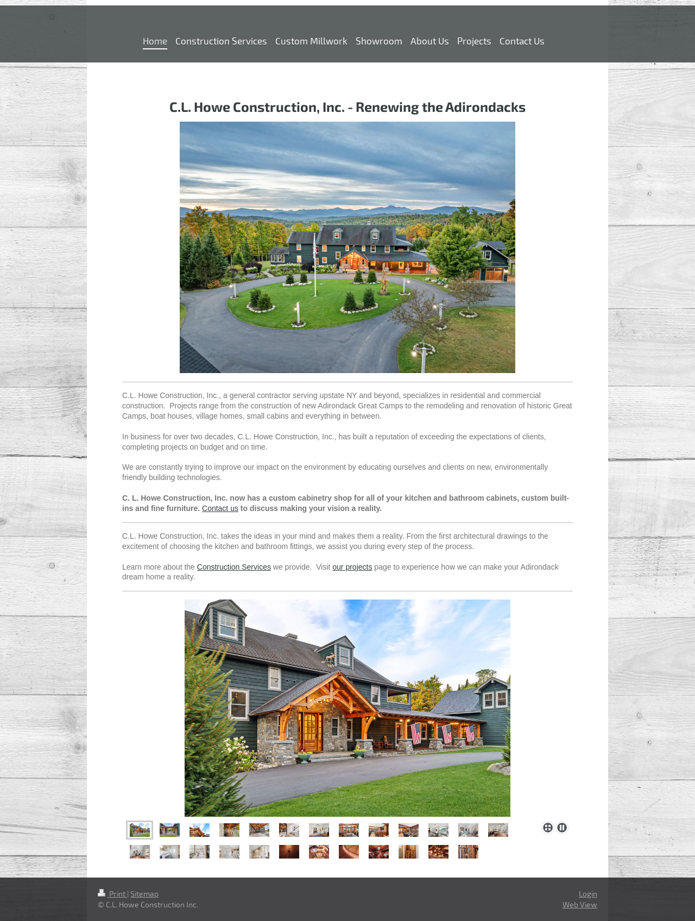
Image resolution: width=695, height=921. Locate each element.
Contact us (220, 508)
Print (112, 893)
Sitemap (144, 893)
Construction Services (234, 567)
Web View (580, 904)
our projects (352, 567)
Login (588, 893)
